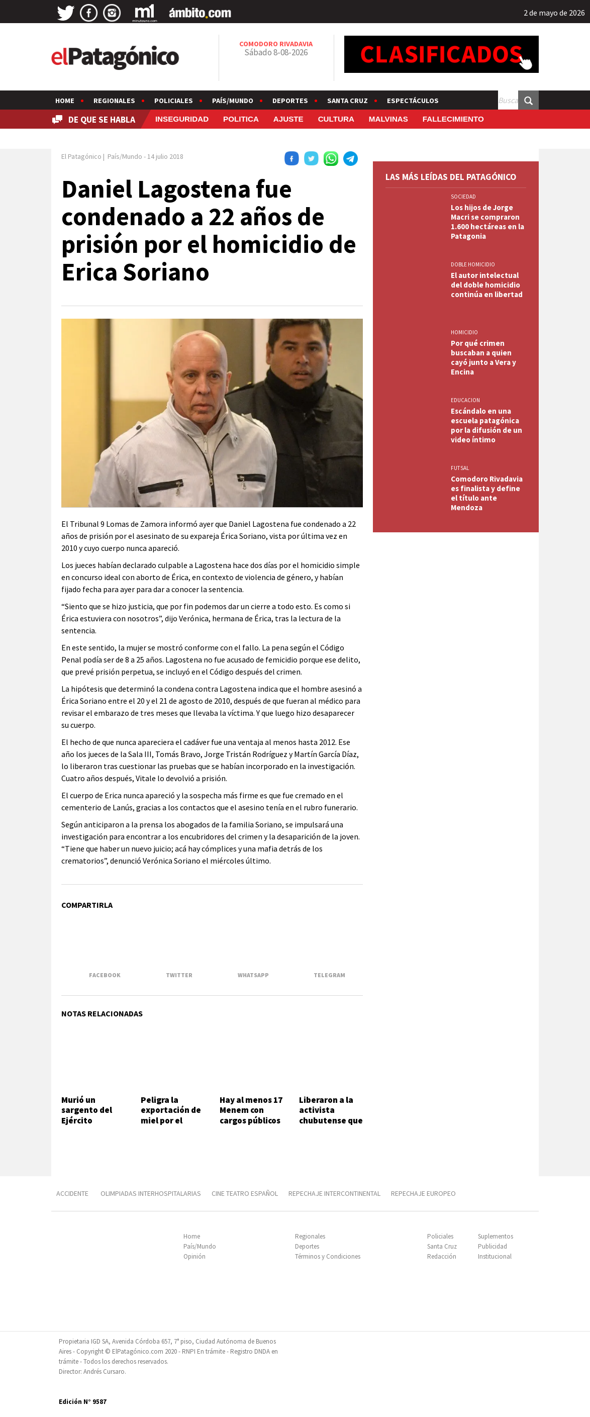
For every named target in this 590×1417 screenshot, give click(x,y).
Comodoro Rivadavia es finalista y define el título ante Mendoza (487, 493)
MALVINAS (388, 119)
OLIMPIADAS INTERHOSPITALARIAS (151, 1193)
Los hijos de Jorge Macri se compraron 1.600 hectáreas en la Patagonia (487, 222)
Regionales (114, 100)
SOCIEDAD (463, 196)
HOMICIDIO (464, 332)
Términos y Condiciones (327, 1256)
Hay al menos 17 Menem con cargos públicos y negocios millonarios (251, 1120)
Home (64, 100)
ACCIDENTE (73, 1193)
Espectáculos (413, 100)
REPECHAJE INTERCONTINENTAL (334, 1193)
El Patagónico (81, 156)
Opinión (194, 1256)
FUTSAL (460, 467)
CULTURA (336, 119)
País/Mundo (232, 100)
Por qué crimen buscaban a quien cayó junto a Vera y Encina (483, 357)
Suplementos (495, 1236)
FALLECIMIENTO (453, 119)
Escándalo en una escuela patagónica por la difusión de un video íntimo (486, 425)
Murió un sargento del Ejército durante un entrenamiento (92, 1120)
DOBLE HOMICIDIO (473, 264)
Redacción (441, 1256)
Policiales (173, 100)
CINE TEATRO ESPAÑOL (245, 1193)
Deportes (290, 100)
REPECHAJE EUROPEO (423, 1193)
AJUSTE (288, 119)
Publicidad (492, 1246)
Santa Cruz (347, 100)
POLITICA (241, 119)
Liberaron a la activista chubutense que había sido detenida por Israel (331, 1125)
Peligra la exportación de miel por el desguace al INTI (171, 1120)
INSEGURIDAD (182, 119)
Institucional (495, 1256)
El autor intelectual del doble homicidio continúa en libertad (487, 284)
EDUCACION (465, 400)
